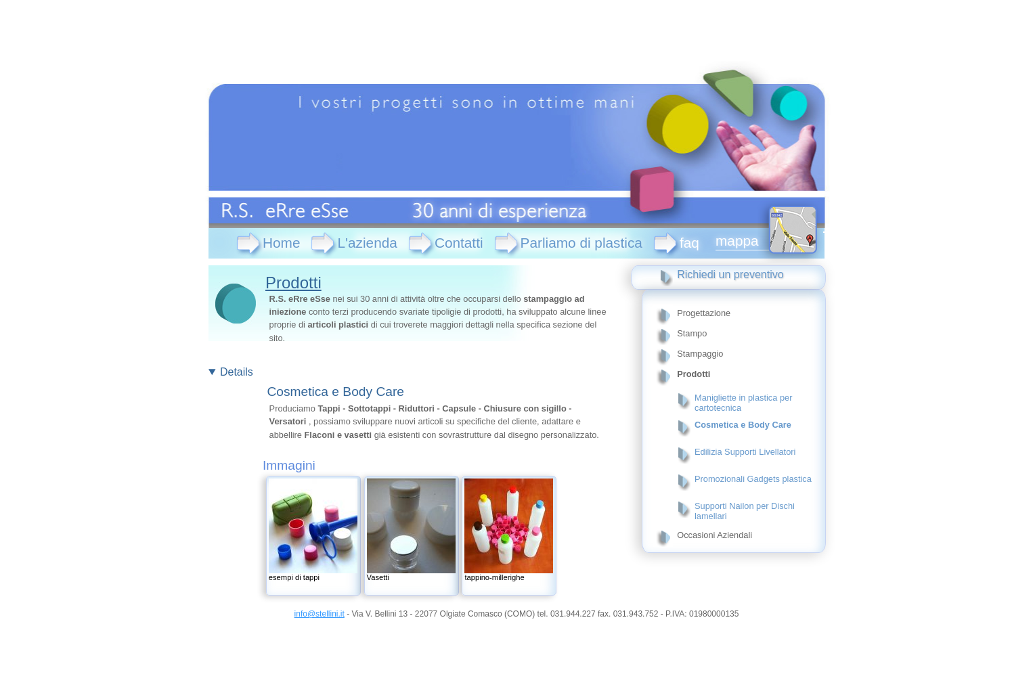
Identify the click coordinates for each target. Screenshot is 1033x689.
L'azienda (367, 242)
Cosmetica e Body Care (743, 425)
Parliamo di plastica (581, 242)
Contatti (459, 242)
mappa (737, 240)
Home (281, 242)
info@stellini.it (319, 614)
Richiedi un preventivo (730, 274)
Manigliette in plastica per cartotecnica (743, 403)
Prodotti (293, 282)
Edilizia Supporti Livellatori (745, 452)
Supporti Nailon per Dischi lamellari (745, 511)
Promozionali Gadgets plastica (753, 479)
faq (689, 242)
